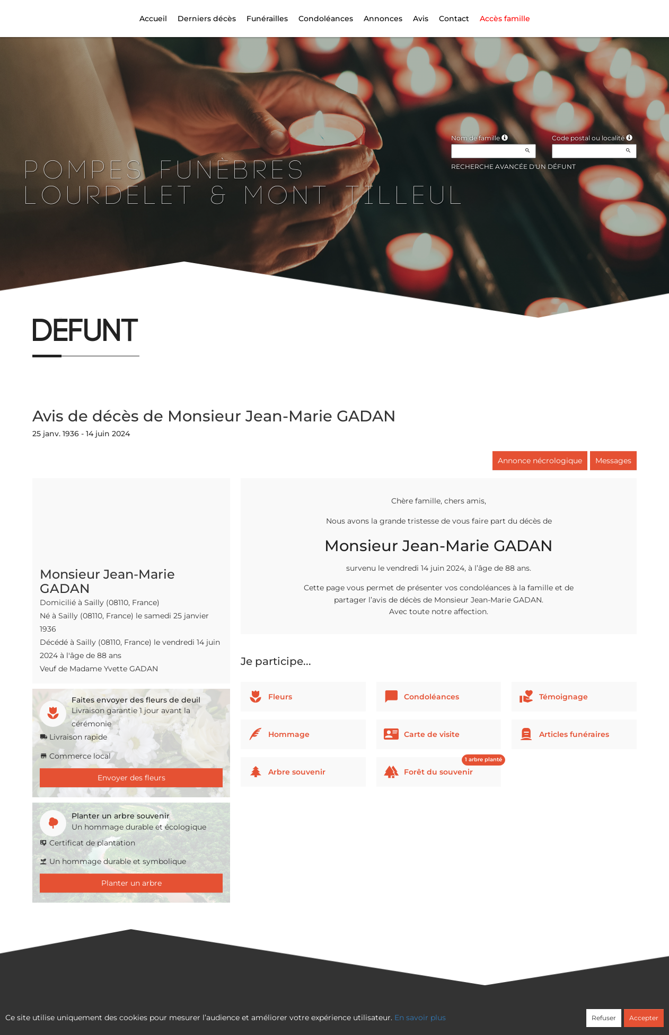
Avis (420, 18)
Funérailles (267, 18)
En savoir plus (420, 1017)
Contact (454, 18)
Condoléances (325, 18)
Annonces (383, 18)
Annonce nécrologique (540, 460)
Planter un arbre (131, 883)
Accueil (153, 18)
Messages (613, 460)
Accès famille (505, 18)
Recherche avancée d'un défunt (513, 166)
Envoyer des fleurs (131, 777)
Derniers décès (207, 18)
